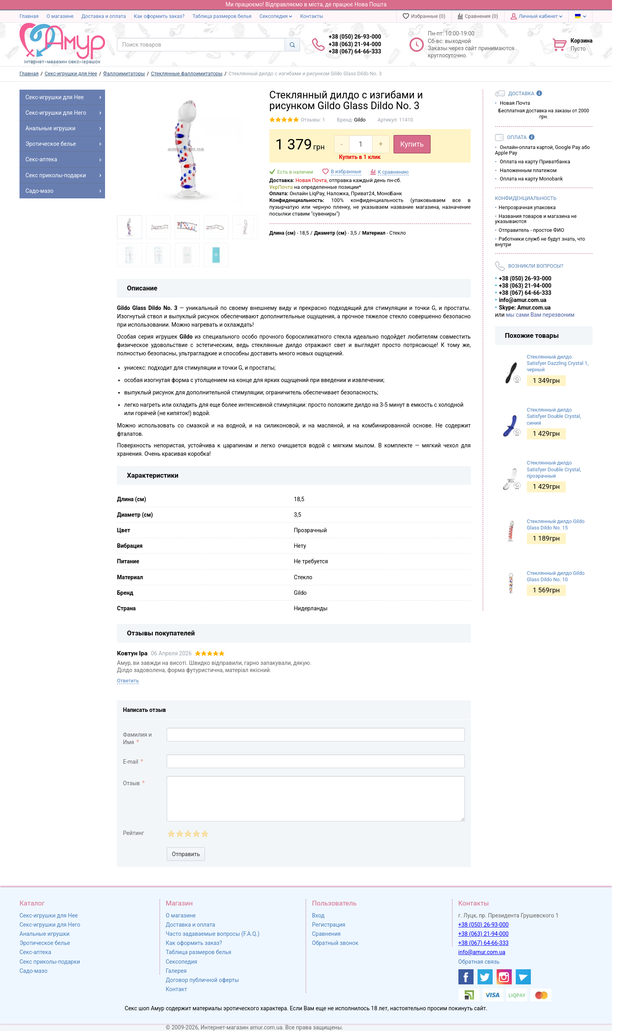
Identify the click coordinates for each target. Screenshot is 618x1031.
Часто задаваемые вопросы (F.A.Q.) (213, 934)
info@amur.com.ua (481, 952)
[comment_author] (316, 734)
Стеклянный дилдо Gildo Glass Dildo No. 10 (556, 576)
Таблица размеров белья (222, 16)
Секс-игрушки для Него (49, 924)
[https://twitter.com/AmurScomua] (485, 976)
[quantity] (360, 144)
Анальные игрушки (44, 934)
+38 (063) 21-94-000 (483, 934)
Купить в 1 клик (360, 157)
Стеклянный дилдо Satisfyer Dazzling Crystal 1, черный (558, 363)
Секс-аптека (35, 952)
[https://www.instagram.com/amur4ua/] (504, 976)
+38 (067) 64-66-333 (483, 943)
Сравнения (326, 934)
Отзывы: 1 (313, 120)
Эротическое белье (44, 943)
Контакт (176, 989)
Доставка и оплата (104, 16)
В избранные (346, 171)
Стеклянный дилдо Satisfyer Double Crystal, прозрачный (554, 469)
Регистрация (328, 924)
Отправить (186, 854)
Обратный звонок (335, 943)
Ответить (128, 681)
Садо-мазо (33, 971)
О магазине (60, 16)
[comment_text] (316, 798)
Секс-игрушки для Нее (48, 915)
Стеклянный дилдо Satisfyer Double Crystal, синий (554, 416)
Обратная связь (479, 961)
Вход (318, 915)
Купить (412, 144)
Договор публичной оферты (202, 980)
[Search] (292, 44)
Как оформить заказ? (159, 16)
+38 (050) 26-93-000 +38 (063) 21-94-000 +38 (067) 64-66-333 (355, 43)
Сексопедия (275, 16)
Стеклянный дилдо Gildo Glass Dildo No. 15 (556, 524)
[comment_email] (316, 761)
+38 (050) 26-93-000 (483, 924)
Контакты (311, 16)
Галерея (176, 971)
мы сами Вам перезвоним (540, 315)
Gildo (360, 120)
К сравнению (393, 172)
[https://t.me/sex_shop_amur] (523, 976)
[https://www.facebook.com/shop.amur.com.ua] (466, 976)
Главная (29, 16)
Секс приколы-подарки (49, 961)
